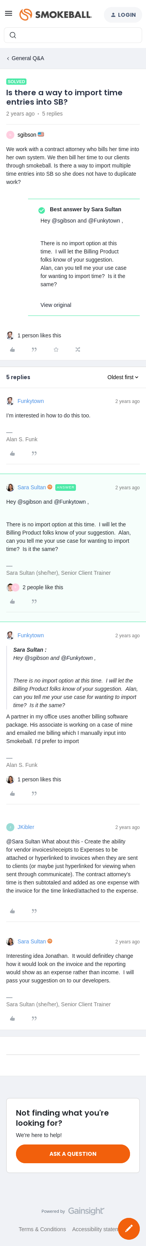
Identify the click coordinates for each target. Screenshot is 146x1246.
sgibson (27, 135)
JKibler (26, 827)
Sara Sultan (32, 487)
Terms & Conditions (42, 1229)
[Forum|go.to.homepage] (55, 15)
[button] (8, 16)
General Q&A (28, 58)
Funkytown (31, 401)
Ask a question (73, 1154)
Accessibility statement (99, 1229)
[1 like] (39, 336)
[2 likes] (43, 587)
